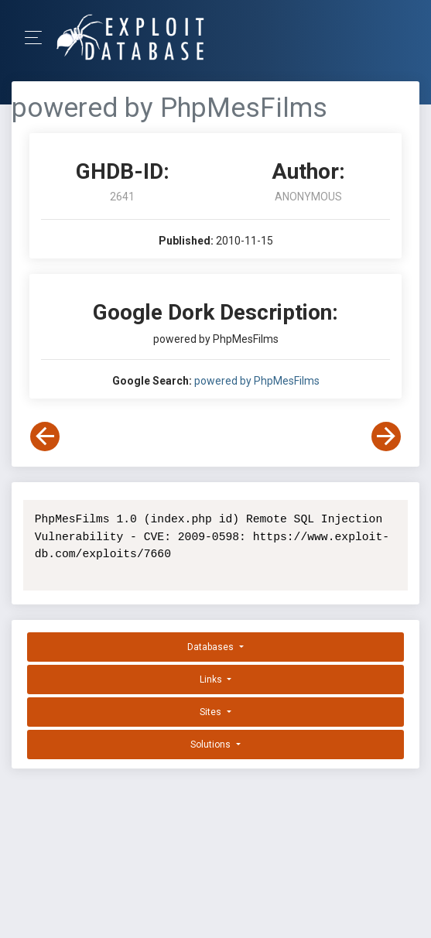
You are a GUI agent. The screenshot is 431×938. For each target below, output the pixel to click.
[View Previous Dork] (45, 436)
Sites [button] (212, 712)
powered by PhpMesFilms (257, 381)
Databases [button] (211, 647)
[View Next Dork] (386, 436)
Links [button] (212, 679)
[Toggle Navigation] (38, 37)
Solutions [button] (211, 744)
